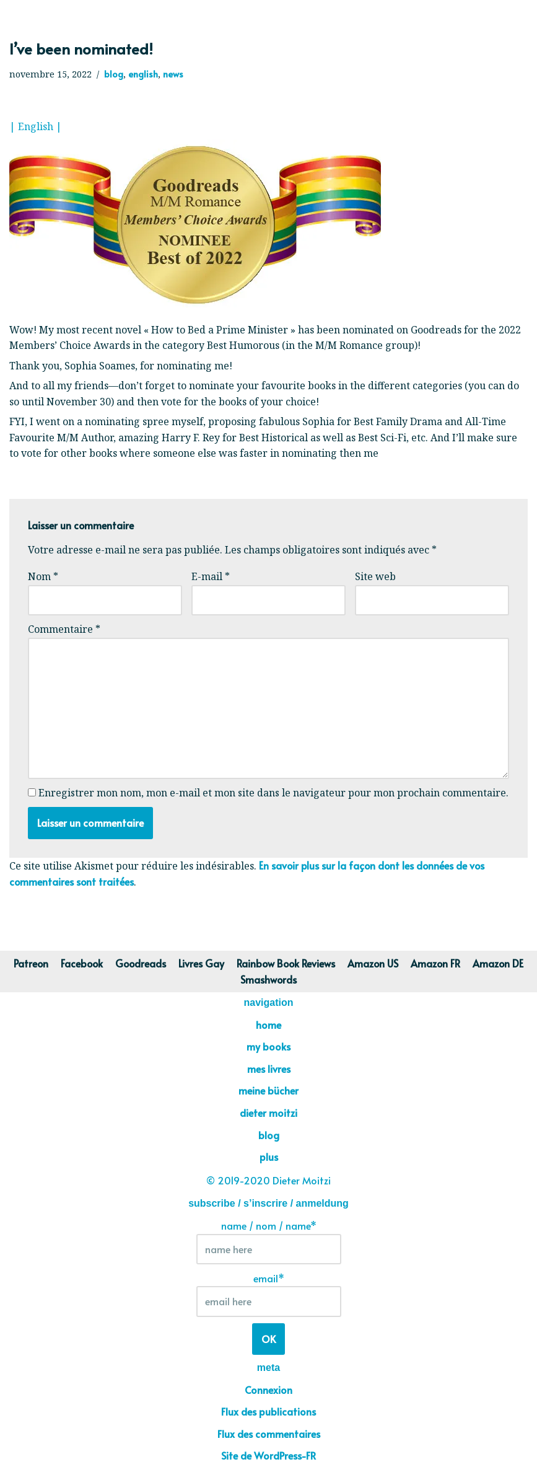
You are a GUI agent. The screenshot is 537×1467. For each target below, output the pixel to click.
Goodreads (140, 964)
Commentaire (64, 629)
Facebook (80, 964)
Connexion (268, 1390)
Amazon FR (438, 964)
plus (269, 1157)
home (268, 1025)
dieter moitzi (268, 1113)
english (143, 74)
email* (268, 1295)
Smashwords (268, 979)
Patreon (28, 964)
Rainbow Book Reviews (287, 964)
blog (113, 74)
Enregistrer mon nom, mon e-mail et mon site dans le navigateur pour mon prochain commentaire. (273, 793)
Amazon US (375, 964)
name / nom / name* (268, 1242)
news (174, 74)
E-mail (210, 576)
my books (268, 1047)
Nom (43, 576)
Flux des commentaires (268, 1434)
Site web (375, 576)
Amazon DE (501, 964)
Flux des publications (268, 1412)
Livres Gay (201, 964)
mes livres (268, 1069)
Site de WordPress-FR (268, 1456)
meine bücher (268, 1091)
